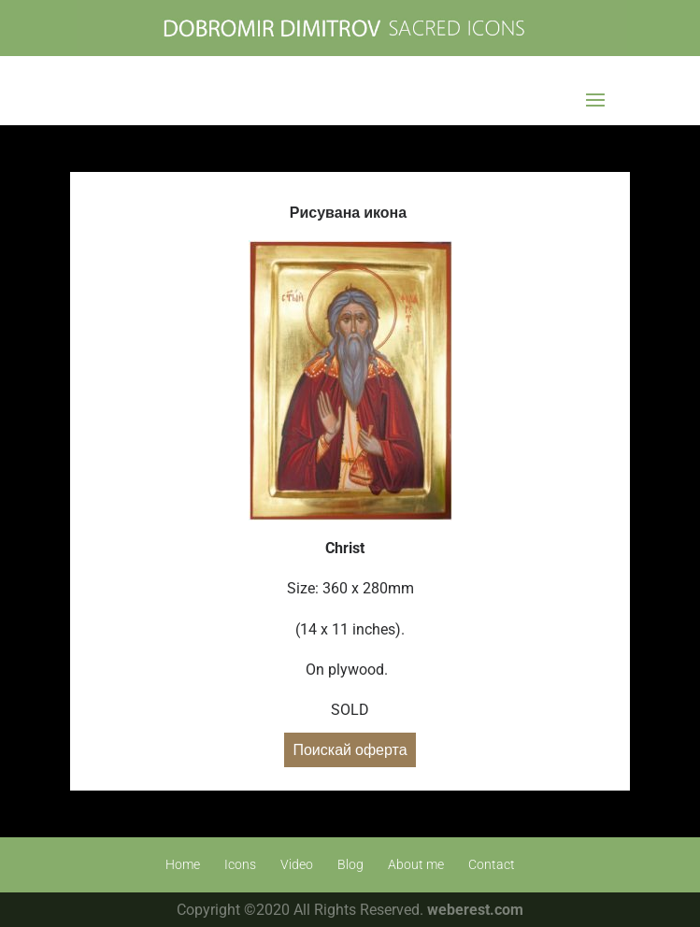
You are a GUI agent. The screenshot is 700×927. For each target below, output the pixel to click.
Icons (240, 864)
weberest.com (475, 910)
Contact (491, 864)
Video (296, 864)
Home (182, 864)
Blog (350, 864)
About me (416, 864)
